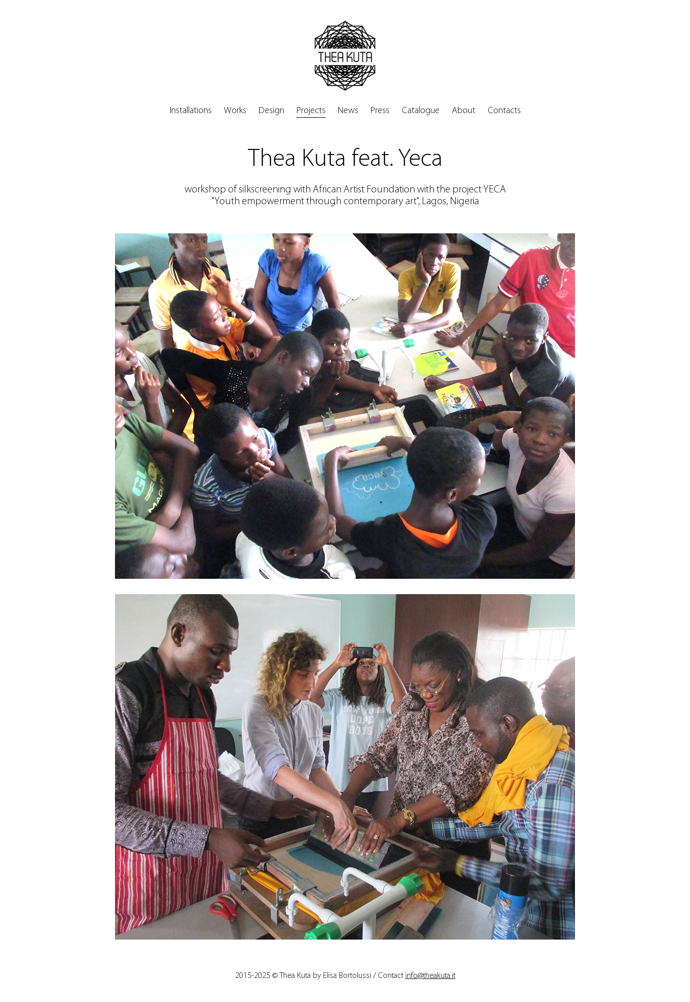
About (463, 111)
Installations (191, 111)
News (348, 111)
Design (271, 111)
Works (235, 111)
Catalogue (421, 111)
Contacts (504, 111)
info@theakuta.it (430, 976)
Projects (311, 111)
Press (380, 111)
